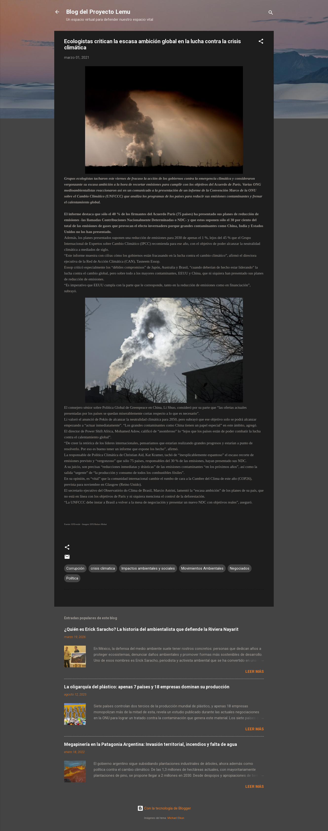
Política (72, 578)
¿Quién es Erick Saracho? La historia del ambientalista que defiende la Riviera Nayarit (151, 629)
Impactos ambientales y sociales (148, 568)
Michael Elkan (175, 818)
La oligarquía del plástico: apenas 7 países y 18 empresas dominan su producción (146, 686)
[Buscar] (271, 13)
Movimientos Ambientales (202, 568)
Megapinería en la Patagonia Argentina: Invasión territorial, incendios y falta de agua (150, 744)
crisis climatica (103, 568)
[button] (261, 42)
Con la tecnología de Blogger (164, 808)
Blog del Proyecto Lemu (98, 11)
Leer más (254, 671)
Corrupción (75, 568)
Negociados (239, 568)
